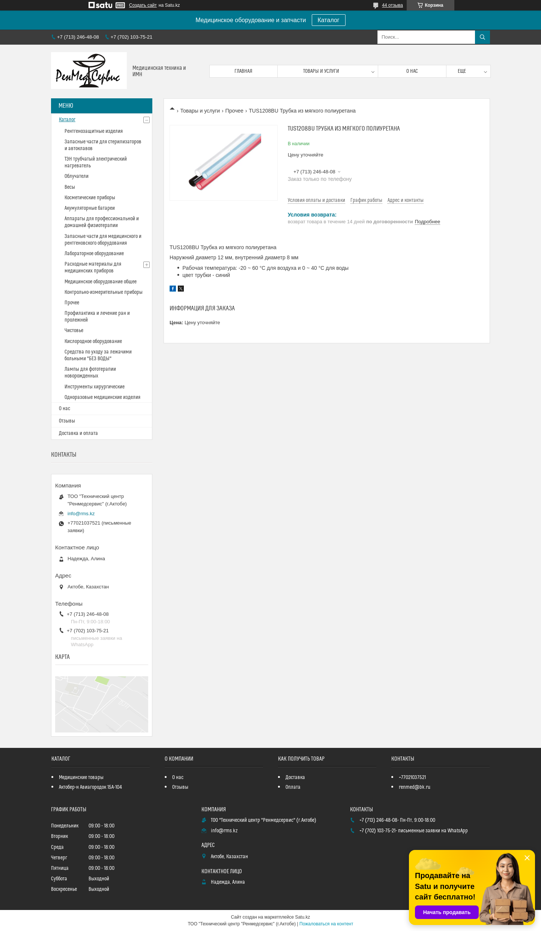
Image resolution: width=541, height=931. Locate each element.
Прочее (234, 111)
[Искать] (482, 37)
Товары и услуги (321, 71)
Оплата (293, 787)
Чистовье (74, 331)
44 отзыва (392, 5)
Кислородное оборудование (93, 341)
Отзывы (67, 421)
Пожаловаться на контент (326, 923)
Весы (70, 187)
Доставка (295, 778)
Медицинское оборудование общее (101, 282)
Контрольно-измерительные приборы (104, 292)
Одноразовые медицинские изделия (102, 397)
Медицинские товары (81, 778)
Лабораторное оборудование (94, 254)
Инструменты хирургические (95, 387)
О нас (412, 71)
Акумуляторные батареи (90, 208)
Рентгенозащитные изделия (94, 131)
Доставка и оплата (78, 433)
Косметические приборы (90, 198)
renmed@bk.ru (414, 787)
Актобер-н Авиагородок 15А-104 (90, 787)
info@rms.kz (81, 513)
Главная (243, 71)
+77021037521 (412, 778)
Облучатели (77, 176)
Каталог (329, 20)
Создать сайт (143, 5)
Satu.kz (302, 917)
